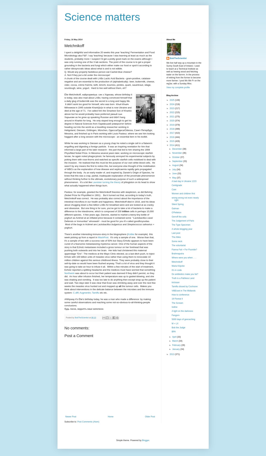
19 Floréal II (177, 299)
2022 (172, 112)
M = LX (175, 323)
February (176, 345)
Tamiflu (95, 292)
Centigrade (177, 185)
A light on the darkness (182, 311)
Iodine (174, 307)
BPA (174, 331)
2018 (172, 129)
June (174, 173)
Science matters (102, 17)
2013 (172, 354)
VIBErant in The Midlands (184, 290)
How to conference (180, 295)
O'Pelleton (176, 212)
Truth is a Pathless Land (183, 278)
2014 (172, 145)
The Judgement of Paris (183, 221)
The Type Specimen (181, 225)
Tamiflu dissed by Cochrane (184, 286)
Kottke (131, 234)
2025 (172, 100)
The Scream (177, 303)
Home (110, 416)
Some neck (177, 241)
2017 (172, 133)
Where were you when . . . (184, 257)
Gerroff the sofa (179, 217)
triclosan (176, 282)
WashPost (103, 237)
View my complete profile (178, 87)
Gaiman (175, 208)
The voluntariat (178, 245)
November (177, 153)
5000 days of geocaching (183, 319)
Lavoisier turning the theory (107, 182)
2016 (172, 137)
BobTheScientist (178, 58)
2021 (172, 116)
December (177, 149)
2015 (172, 141)
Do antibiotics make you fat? (185, 274)
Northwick (70, 273)
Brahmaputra (178, 253)
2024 (172, 104)
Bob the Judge (178, 327)
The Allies (176, 237)
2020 (172, 120)
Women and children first (183, 193)
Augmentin (85, 292)
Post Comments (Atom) (88, 422)
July (174, 169)
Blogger (145, 440)
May (174, 178)
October (176, 157)
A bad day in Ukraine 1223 (184, 181)
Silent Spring (178, 204)
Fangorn (176, 315)
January (176, 349)
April (174, 337)
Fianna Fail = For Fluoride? (184, 249)
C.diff (76, 292)
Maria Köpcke (178, 266)
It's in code (177, 270)
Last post (176, 233)
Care (174, 189)
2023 (172, 108)
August (175, 165)
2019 (172, 125)
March (175, 341)
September (177, 161)
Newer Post (70, 416)
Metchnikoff (177, 262)
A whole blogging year (182, 229)
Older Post (150, 416)
